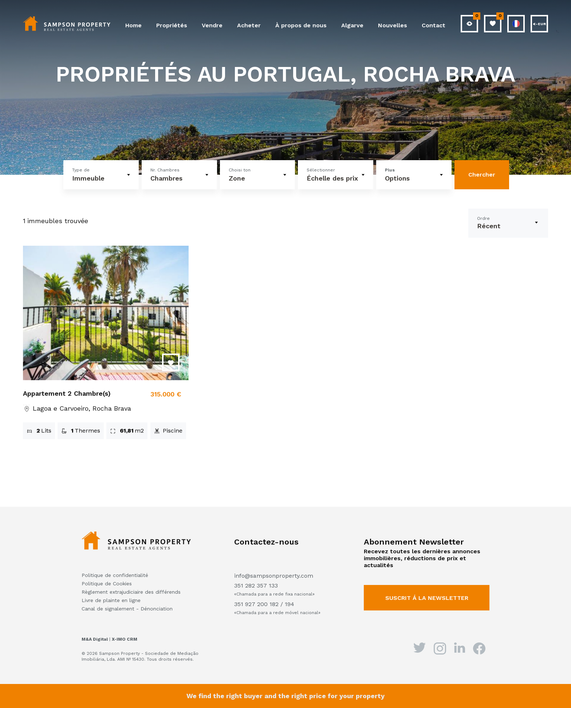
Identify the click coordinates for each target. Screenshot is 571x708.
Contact (433, 25)
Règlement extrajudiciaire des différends (131, 592)
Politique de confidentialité (115, 575)
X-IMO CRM (124, 639)
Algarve (352, 25)
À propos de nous (301, 25)
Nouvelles (392, 25)
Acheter (249, 25)
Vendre (212, 25)
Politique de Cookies (107, 583)
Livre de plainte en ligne (111, 600)
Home (133, 25)
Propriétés (171, 25)
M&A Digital (95, 639)
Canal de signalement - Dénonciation (127, 609)
